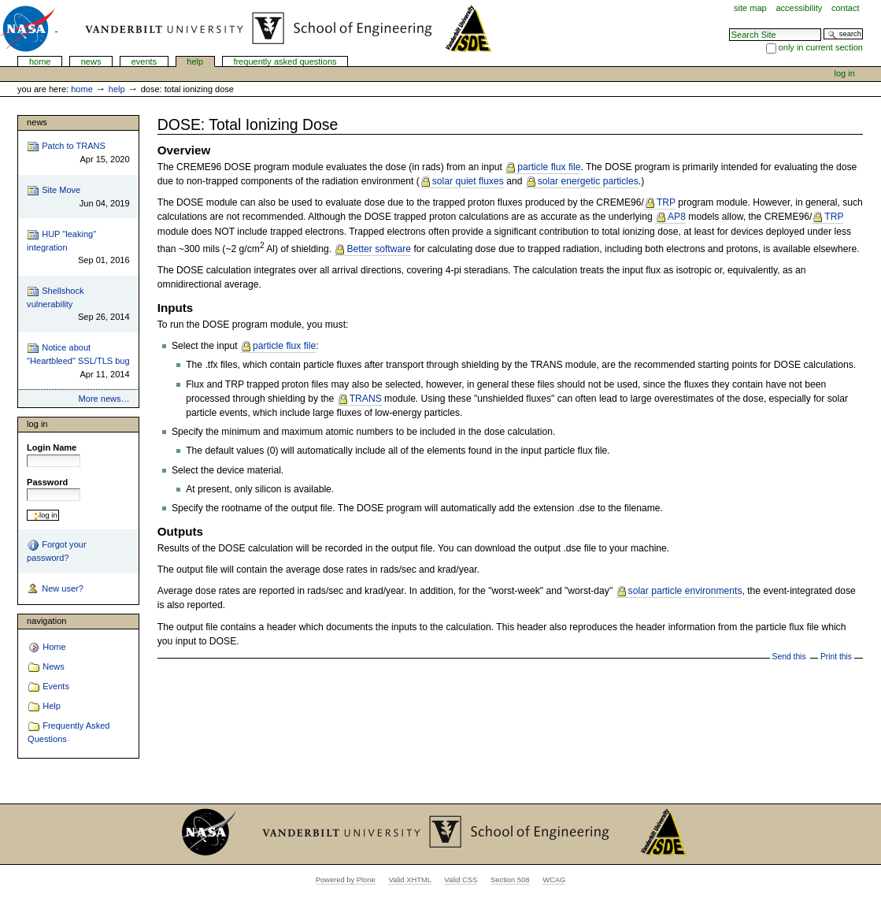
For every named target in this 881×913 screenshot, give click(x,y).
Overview (183, 150)
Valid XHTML (409, 880)
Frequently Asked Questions (284, 61)
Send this (789, 656)
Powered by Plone (346, 880)
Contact (845, 8)
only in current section (821, 47)
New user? (55, 589)
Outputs (180, 531)
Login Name (51, 447)
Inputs (175, 307)
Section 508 (510, 880)
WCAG (553, 880)
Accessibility (799, 8)
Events (144, 61)
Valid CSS (460, 880)
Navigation (46, 620)
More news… (104, 398)
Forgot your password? (56, 550)
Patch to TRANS (78, 153)
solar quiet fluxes (468, 181)
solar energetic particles (588, 181)
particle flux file (548, 167)
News (91, 61)
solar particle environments (685, 590)
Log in (845, 73)
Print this (836, 656)
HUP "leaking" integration (78, 247)
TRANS (365, 398)
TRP (666, 202)
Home (40, 61)
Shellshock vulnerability (78, 304)
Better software (378, 248)
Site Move (78, 197)
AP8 (677, 216)
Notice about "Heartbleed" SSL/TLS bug (78, 361)
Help (195, 61)
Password (47, 482)
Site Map (750, 8)
